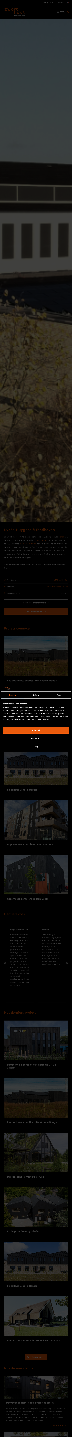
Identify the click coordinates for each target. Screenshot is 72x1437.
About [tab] (59, 695)
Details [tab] (36, 695)
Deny (36, 746)
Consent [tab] (12, 695)
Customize (36, 738)
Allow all (36, 730)
